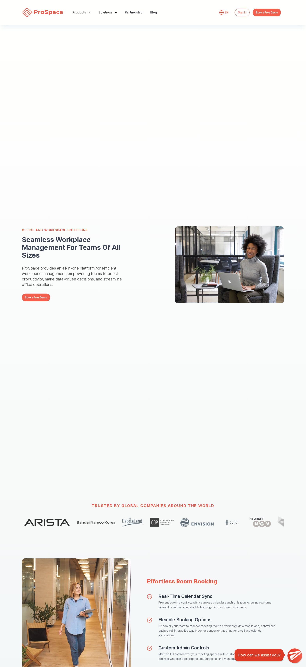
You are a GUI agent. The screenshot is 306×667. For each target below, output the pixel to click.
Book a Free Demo (267, 12)
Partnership (133, 12)
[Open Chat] (294, 655)
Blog (153, 12)
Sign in (242, 12)
